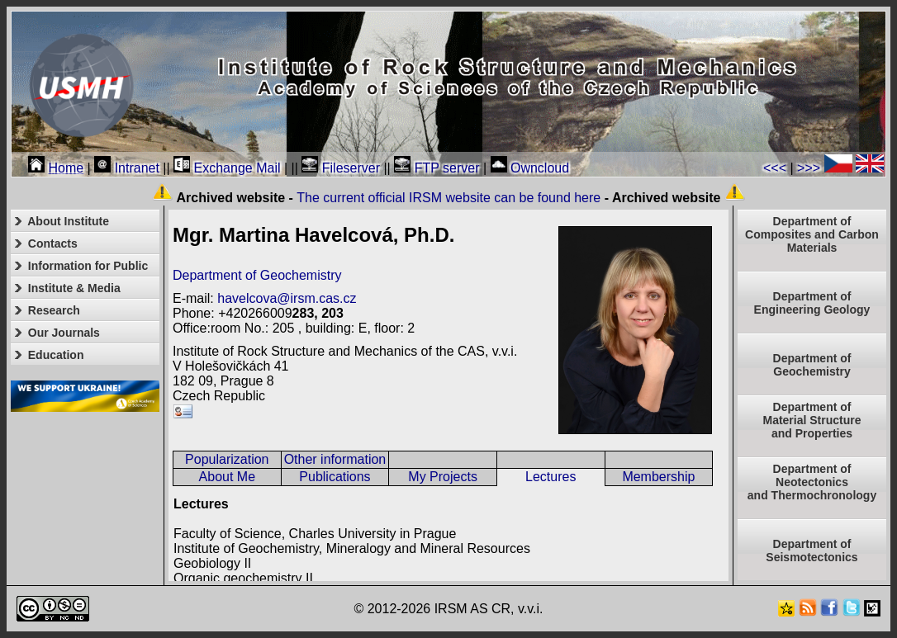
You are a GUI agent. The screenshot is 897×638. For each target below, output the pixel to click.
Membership (658, 477)
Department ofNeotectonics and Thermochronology (812, 482)
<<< (774, 168)
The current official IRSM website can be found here (448, 198)
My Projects (442, 477)
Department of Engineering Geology (812, 303)
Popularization (226, 459)
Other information (335, 459)
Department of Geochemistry (257, 275)
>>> (808, 168)
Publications (334, 477)
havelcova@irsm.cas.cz (286, 298)
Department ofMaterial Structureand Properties (811, 420)
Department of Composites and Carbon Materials (812, 234)
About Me (227, 477)
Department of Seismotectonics (811, 550)
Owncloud (530, 168)
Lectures (550, 477)
